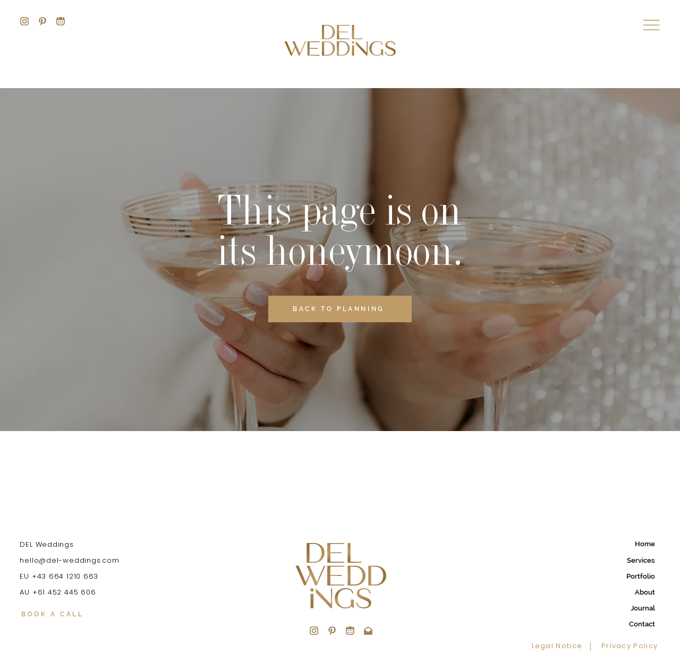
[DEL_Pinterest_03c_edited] (332, 630)
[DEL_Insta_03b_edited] (314, 630)
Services (641, 560)
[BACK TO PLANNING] (340, 309)
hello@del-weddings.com (69, 560)
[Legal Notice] (561, 646)
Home (645, 544)
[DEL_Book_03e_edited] (350, 630)
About (645, 592)
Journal (643, 608)
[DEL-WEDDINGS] (24, 21)
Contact (642, 624)
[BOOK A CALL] (80, 614)
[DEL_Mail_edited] (368, 630)
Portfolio (640, 576)
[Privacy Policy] (627, 646)
